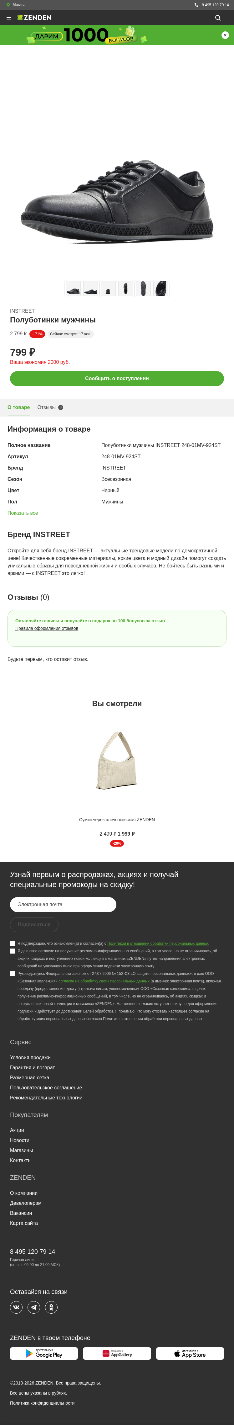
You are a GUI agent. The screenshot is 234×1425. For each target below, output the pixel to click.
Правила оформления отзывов (46, 628)
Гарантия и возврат (32, 1067)
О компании (24, 1193)
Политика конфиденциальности (42, 1403)
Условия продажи (30, 1057)
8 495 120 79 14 (211, 5)
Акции (17, 1130)
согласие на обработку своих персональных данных (104, 981)
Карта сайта (24, 1223)
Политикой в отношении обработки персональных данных (158, 943)
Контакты (21, 1160)
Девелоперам (26, 1203)
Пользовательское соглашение (46, 1087)
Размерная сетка (29, 1077)
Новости (19, 1140)
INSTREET (22, 311)
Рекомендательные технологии (46, 1097)
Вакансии (21, 1213)
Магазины (21, 1150)
